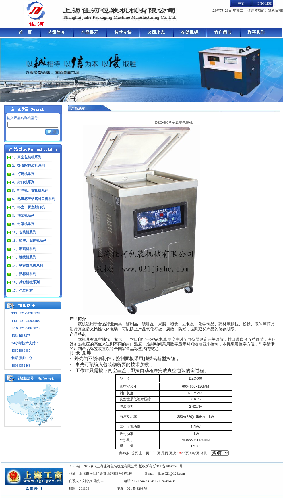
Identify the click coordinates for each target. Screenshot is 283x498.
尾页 (164, 453)
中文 (241, 3)
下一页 (155, 453)
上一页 (144, 453)
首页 (134, 453)
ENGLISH (264, 3)
